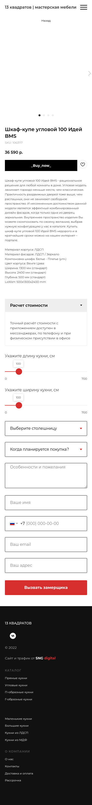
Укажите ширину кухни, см (32, 390)
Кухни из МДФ (16, 740)
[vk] (13, 636)
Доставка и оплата (19, 773)
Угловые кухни (16, 685)
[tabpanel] (46, 329)
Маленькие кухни (18, 718)
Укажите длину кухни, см (30, 356)
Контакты (12, 766)
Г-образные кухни (18, 699)
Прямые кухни (16, 678)
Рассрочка (13, 780)
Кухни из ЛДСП (16, 733)
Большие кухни (16, 725)
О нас (9, 759)
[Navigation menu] (83, 7)
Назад (46, 20)
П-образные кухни (19, 692)
